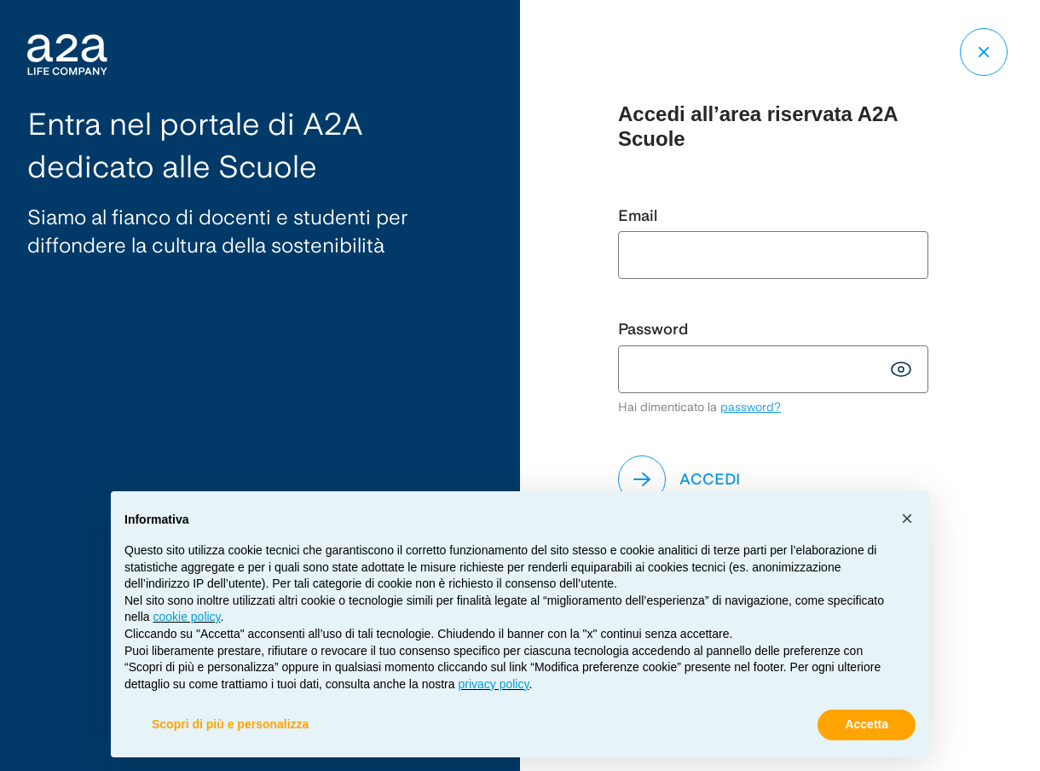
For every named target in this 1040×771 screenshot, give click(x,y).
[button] (907, 518)
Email (637, 215)
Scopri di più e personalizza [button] (230, 724)
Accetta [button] (866, 724)
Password (653, 329)
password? (750, 407)
